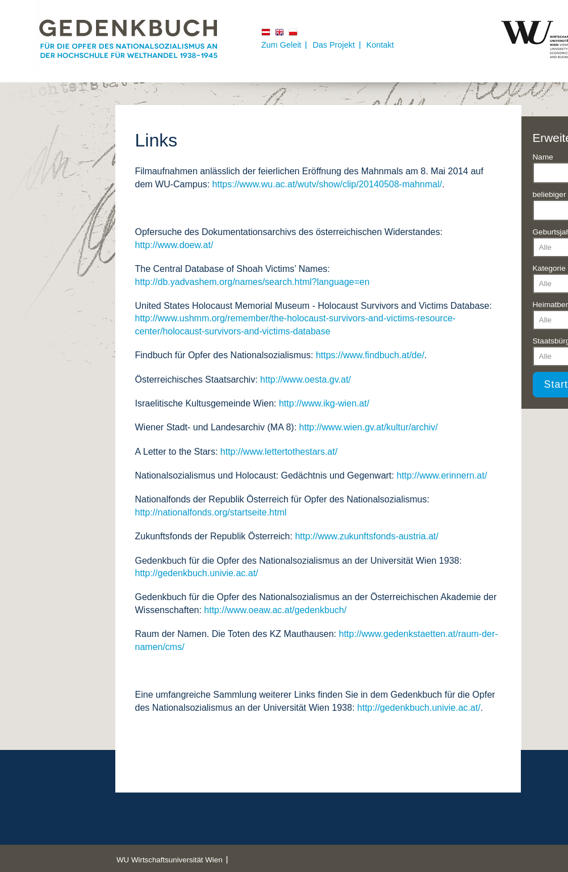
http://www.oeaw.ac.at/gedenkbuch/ (275, 610)
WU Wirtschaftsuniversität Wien (169, 860)
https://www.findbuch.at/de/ (370, 355)
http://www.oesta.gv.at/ (305, 379)
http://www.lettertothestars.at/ (278, 451)
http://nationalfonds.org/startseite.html (211, 512)
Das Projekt (333, 44)
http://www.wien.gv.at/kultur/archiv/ (368, 427)
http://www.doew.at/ (174, 245)
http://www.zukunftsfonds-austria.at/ (366, 536)
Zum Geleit (281, 44)
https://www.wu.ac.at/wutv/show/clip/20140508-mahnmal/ (327, 184)
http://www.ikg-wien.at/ (324, 403)
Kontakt (380, 44)
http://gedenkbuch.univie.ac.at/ (196, 573)
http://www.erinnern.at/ (441, 475)
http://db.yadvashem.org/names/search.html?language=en (252, 282)
